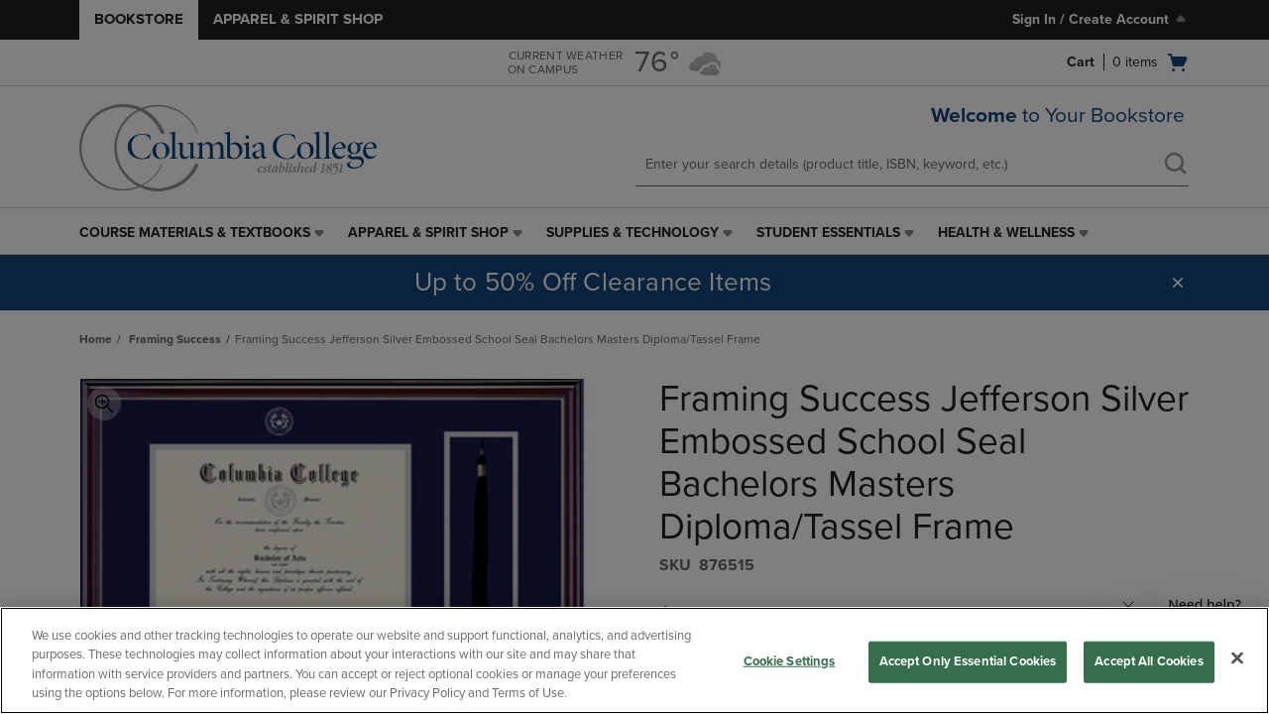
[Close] (1237, 657)
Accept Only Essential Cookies (968, 661)
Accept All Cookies (1149, 661)
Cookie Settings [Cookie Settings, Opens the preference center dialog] (790, 661)
